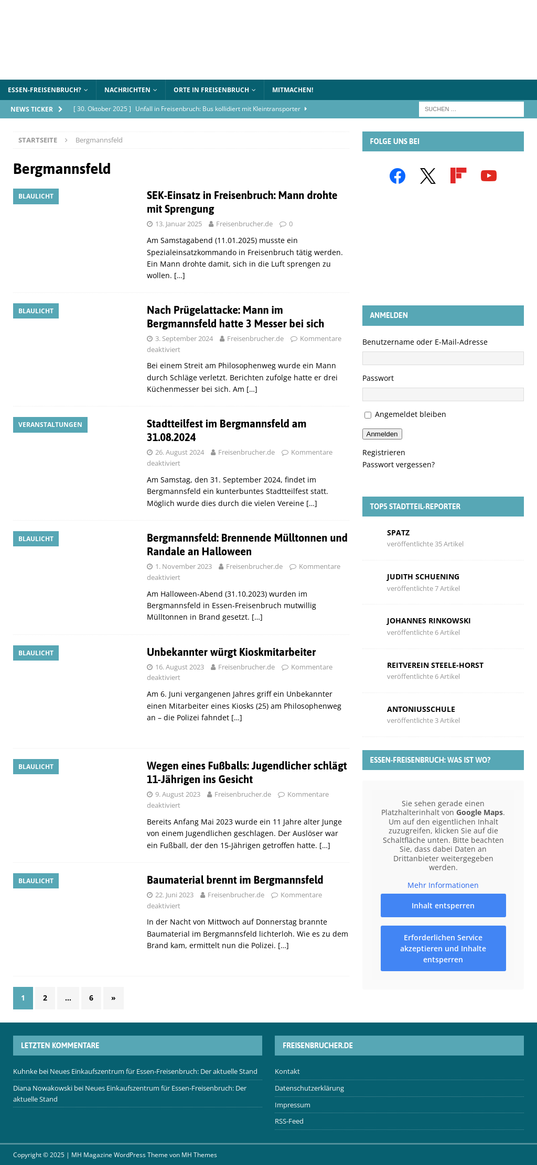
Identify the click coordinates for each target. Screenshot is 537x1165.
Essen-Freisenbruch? (44, 89)
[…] (179, 275)
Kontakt (287, 1071)
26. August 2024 (179, 452)
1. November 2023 (183, 566)
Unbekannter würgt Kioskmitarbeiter (231, 652)
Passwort (378, 378)
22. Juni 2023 (174, 894)
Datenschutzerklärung (309, 1088)
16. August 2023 (179, 667)
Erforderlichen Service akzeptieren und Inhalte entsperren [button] (443, 948)
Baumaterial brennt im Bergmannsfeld (235, 880)
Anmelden (382, 434)
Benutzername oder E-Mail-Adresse (425, 342)
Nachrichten (127, 89)
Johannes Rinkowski (429, 620)
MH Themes (199, 1154)
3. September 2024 (184, 338)
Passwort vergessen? (398, 464)
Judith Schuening (423, 576)
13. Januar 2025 (178, 223)
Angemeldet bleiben (410, 414)
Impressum (292, 1104)
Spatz (398, 532)
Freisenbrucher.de (244, 223)
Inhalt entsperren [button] (443, 905)
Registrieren (383, 452)
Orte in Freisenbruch (211, 89)
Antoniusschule (421, 709)
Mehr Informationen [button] (443, 885)
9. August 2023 (177, 794)
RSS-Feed (289, 1121)
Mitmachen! (292, 89)
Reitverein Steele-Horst (435, 665)
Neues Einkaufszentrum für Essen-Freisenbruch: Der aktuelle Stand (153, 1071)
